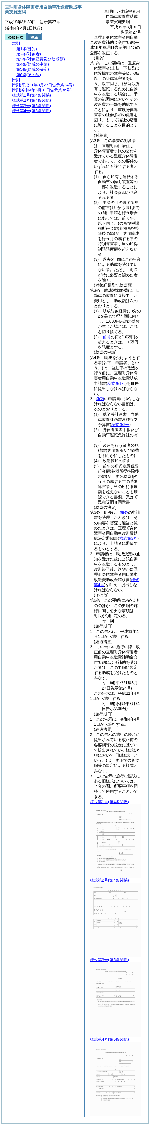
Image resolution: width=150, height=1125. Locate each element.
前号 (107, 337)
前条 (124, 512)
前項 (100, 398)
